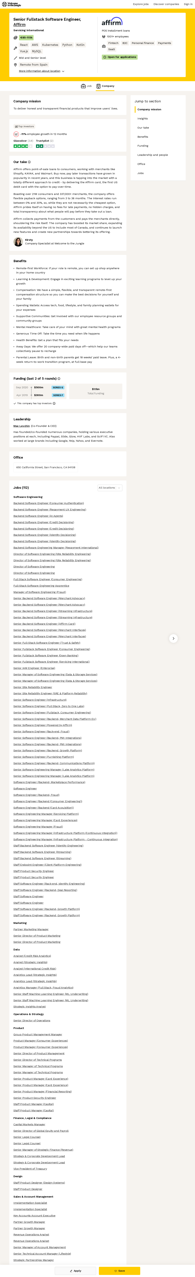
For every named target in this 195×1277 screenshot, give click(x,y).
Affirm (19, 24)
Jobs (140, 173)
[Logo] (11, 4)
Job (86, 86)
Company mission (148, 109)
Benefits (142, 136)
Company (105, 86)
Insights (142, 118)
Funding (142, 145)
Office (141, 164)
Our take (143, 127)
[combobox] (99, 488)
